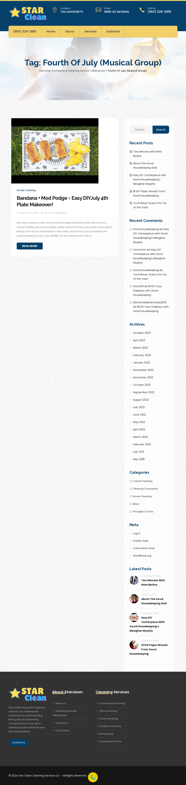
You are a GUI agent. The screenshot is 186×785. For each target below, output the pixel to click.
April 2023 (139, 340)
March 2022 (140, 437)
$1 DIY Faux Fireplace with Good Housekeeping (147, 290)
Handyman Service (110, 741)
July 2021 (138, 452)
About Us (60, 703)
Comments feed (144, 548)
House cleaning (26, 190)
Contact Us (18, 742)
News (136, 504)
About (69, 31)
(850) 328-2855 (25, 31)
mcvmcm (139, 249)
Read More (29, 246)
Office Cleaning (108, 711)
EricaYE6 (138, 286)
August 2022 (141, 400)
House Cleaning (108, 718)
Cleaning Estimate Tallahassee (64, 713)
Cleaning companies (145, 488)
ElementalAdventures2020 (150, 302)
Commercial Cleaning (112, 703)
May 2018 (139, 459)
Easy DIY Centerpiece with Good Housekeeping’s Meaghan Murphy (149, 179)
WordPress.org (142, 555)
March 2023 (140, 348)
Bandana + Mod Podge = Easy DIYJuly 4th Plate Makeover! (62, 201)
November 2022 (143, 377)
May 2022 (139, 422)
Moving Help (106, 734)
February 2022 (142, 444)
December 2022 (143, 370)
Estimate (113, 31)
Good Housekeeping (54, 212)
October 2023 (142, 333)
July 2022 (139, 407)
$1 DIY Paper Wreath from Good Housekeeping (149, 649)
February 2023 (142, 355)
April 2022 (139, 429)
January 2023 (141, 362)
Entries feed (140, 541)
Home (50, 31)
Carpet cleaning (142, 481)
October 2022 (142, 385)
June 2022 (139, 414)
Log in (136, 533)
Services (90, 31)
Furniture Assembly (110, 726)
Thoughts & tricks (143, 511)
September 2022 (143, 392)
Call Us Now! (62, 730)
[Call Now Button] (93, 777)
